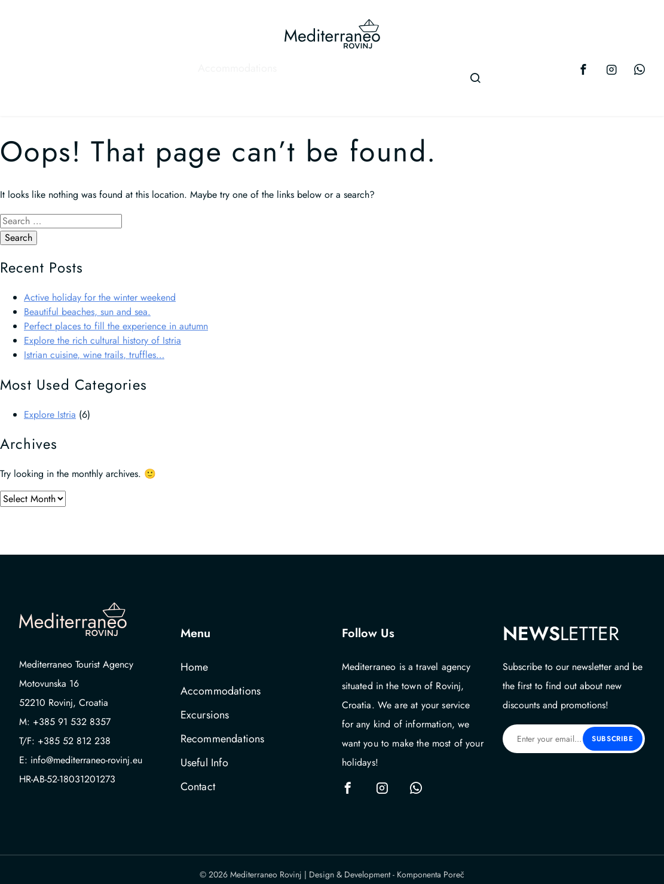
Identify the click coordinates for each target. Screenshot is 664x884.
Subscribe (612, 729)
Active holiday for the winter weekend (100, 288)
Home (194, 657)
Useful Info (376, 72)
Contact (435, 72)
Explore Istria (50, 405)
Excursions (214, 72)
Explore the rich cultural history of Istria (102, 331)
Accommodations (125, 72)
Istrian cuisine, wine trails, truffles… (94, 345)
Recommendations (295, 72)
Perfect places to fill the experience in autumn (116, 316)
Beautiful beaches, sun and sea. (87, 302)
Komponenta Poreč (430, 865)
